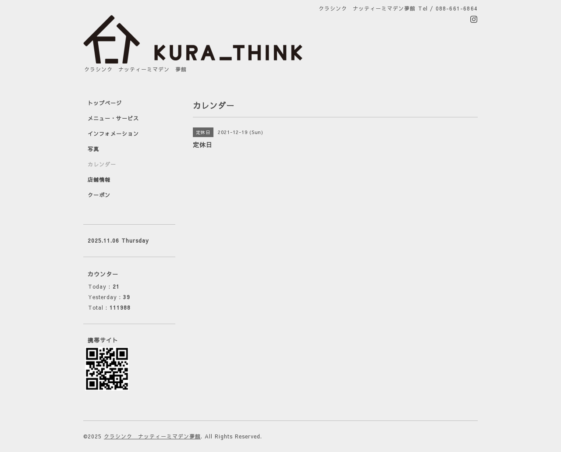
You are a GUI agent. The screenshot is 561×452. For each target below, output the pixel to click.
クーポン (99, 194)
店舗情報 (99, 179)
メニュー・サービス (113, 118)
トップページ (105, 102)
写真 (93, 148)
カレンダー (102, 164)
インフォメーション (113, 133)
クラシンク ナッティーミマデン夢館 (152, 436)
